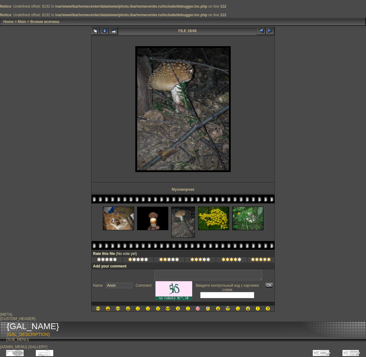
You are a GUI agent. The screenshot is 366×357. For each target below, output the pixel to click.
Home (8, 22)
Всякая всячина (44, 22)
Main (22, 22)
